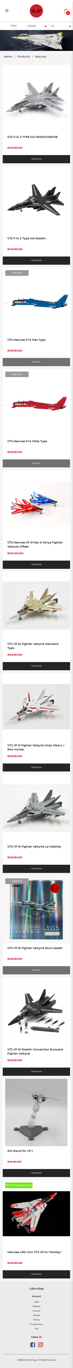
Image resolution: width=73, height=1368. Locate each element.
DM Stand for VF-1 (20, 1151)
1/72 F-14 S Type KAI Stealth (26, 238)
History (36, 1320)
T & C (36, 1329)
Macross (40, 56)
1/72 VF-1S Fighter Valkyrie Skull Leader (35, 948)
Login (36, 1302)
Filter (14, 26)
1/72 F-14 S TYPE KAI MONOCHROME (32, 137)
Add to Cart (36, 159)
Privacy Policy (36, 1325)
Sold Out (17, 273)
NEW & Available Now (19, 1186)
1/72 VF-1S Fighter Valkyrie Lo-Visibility (34, 847)
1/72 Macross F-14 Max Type (26, 340)
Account (36, 1311)
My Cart (36, 1316)
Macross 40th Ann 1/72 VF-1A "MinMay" (34, 1253)
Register (36, 1307)
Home (8, 56)
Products (23, 56)
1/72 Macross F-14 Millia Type (27, 441)
